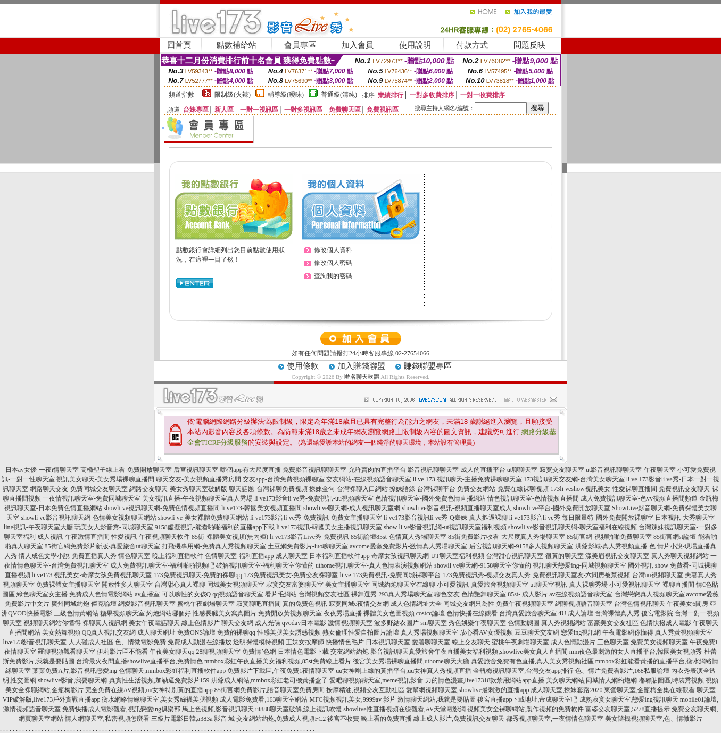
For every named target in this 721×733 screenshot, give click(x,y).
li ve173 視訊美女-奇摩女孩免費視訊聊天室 (92, 575)
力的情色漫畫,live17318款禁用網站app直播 (484, 680)
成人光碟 (267, 623)
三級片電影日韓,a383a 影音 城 (193, 718)
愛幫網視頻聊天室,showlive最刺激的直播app (467, 690)
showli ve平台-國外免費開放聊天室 (561, 508)
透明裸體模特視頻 (258, 642)
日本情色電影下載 (303, 651)
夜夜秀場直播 (343, 613)
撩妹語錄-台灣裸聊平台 (422, 489)
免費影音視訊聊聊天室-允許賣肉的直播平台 (344, 469)
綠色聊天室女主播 (42, 594)
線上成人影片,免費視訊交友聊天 (458, 718)
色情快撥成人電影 (665, 623)
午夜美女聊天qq (172, 651)
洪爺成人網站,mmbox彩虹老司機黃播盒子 (269, 680)
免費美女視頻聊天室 (659, 642)
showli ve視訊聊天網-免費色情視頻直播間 (162, 508)
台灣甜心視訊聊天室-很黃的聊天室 (535, 556)
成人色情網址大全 (416, 603)
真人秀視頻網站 (563, 623)
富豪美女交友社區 (613, 623)
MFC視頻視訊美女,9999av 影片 (352, 699)
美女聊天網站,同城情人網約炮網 (591, 680)
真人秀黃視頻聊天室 (683, 632)
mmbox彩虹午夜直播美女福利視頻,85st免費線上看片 (277, 661)
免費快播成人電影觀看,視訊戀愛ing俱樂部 (121, 709)
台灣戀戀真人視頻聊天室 (650, 594)
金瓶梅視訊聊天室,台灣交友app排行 (523, 670)
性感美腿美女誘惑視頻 (289, 632)
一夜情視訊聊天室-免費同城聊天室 (91, 498)
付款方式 (472, 45)
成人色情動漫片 (573, 642)
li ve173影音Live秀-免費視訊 (309, 536)
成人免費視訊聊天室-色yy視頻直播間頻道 (639, 498)
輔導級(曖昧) (286, 94)
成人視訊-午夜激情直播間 (73, 536)
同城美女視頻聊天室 (235, 584)
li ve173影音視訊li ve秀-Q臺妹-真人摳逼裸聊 (446, 517)
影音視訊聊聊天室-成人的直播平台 (456, 469)
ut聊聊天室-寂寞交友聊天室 (545, 469)
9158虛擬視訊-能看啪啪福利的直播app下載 (215, 527)
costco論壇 (430, 613)
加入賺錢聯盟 (361, 366)
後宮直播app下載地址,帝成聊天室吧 (527, 699)
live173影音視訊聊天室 (35, 642)
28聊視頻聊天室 (218, 651)
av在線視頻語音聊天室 (580, 594)
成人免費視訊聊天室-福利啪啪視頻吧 (162, 565)
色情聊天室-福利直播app (239, 556)
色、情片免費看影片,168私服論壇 (622, 670)
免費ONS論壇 (196, 632)
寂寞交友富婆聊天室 (295, 584)
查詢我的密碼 (333, 276)
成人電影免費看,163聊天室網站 (264, 699)
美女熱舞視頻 (61, 632)
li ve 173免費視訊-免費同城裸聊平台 (390, 575)
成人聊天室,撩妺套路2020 (566, 690)
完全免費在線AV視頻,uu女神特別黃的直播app (149, 690)
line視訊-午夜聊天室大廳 (38, 527)
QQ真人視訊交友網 (109, 632)
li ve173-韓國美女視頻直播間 (261, 508)
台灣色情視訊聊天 (639, 603)
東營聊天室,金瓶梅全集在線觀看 (649, 690)
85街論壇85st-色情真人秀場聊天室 (398, 536)
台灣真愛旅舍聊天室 (528, 613)
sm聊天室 (433, 623)
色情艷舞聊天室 (483, 594)
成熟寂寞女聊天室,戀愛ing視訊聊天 (628, 699)
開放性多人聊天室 (127, 584)
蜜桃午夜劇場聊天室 (206, 603)
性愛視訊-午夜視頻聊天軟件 (150, 536)
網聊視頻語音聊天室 (583, 603)
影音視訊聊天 (389, 651)
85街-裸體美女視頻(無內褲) (230, 536)
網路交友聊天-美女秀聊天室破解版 (178, 489)
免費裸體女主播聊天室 (68, 584)
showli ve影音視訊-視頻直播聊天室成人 (456, 508)
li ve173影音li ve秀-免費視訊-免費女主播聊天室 (316, 517)
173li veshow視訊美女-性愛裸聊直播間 (603, 489)
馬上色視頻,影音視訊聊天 (218, 709)
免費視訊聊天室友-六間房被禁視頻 (582, 575)
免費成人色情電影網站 (101, 594)
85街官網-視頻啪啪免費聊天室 (609, 536)
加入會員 (358, 45)
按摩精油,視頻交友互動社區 (365, 690)
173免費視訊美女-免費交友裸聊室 (291, 575)
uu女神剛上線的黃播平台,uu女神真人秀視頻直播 (403, 670)
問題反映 (529, 45)
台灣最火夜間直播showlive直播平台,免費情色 (139, 661)
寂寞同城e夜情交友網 (359, 603)
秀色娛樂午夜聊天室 (477, 623)
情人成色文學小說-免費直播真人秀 (68, 556)
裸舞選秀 (364, 594)
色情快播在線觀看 (472, 613)
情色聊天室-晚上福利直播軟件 (160, 556)
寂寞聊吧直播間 (258, 603)
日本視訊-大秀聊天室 (685, 517)
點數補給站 (236, 45)
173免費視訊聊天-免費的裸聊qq (198, 575)
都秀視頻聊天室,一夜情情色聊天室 (554, 718)
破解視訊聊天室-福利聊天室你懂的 (265, 565)
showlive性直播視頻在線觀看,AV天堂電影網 (404, 709)
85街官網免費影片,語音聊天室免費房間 (269, 690)
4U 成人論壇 (575, 613)
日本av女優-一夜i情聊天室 (42, 469)
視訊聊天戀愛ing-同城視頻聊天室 (579, 565)
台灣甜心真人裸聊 (179, 584)
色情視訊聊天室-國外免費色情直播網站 (430, 498)
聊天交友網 (237, 623)
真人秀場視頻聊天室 (429, 632)
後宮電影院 (657, 613)
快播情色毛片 (345, 642)
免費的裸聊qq (236, 632)
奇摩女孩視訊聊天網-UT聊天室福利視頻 (427, 556)
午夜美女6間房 (687, 603)
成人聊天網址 (156, 632)
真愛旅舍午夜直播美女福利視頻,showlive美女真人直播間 (488, 651)
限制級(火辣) (232, 94)
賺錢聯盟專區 (428, 366)
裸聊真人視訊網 (104, 623)
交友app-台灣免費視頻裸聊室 (283, 479)
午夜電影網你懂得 (627, 632)
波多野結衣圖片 (396, 623)
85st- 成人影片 (528, 594)
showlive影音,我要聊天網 (72, 680)
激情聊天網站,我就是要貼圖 (436, 699)
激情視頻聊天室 (350, 623)
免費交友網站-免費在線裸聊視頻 (503, 489)
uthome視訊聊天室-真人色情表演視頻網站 (374, 565)
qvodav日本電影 (304, 623)
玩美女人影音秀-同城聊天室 (113, 527)
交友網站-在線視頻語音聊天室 (368, 479)
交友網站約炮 (349, 651)
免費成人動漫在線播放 (199, 642)
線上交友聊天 (471, 642)
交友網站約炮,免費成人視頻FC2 (281, 718)
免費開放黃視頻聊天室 (290, 613)
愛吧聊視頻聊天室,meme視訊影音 (376, 680)
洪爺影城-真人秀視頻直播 (611, 546)
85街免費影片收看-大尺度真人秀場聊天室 (506, 536)
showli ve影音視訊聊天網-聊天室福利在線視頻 (572, 527)
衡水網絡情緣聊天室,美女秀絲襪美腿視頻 (160, 699)
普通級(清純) (339, 94)
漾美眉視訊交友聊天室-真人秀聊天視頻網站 (647, 556)
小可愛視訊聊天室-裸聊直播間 (651, 584)
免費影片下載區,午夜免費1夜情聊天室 (280, 670)
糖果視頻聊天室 (122, 613)
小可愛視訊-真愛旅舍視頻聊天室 (482, 584)
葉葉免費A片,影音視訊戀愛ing (74, 670)
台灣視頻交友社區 (324, 594)
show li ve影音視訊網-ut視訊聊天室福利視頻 (445, 527)
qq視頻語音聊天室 (237, 594)
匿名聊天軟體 (361, 376)
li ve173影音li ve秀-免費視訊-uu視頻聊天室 (314, 498)
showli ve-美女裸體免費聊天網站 (203, 517)
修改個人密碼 (333, 262)
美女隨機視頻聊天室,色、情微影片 (653, 718)
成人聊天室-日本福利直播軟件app (323, 556)
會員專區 (300, 45)
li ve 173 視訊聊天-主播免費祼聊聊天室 (467, 479)
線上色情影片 (200, 623)
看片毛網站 (281, 594)
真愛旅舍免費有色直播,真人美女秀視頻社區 (532, 661)
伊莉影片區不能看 (122, 651)
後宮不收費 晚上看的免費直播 (369, 718)
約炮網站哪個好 (168, 613)
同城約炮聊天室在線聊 (403, 584)
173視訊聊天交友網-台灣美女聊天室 (574, 479)
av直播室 (147, 594)
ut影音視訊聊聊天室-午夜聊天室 (631, 469)
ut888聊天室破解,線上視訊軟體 (298, 709)
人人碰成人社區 (91, 642)
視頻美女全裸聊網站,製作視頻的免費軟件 (525, 709)
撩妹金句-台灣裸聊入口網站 (348, 489)
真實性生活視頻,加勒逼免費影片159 (159, 680)
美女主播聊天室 (347, 584)
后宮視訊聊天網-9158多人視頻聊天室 (521, 546)
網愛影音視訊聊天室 (147, 603)
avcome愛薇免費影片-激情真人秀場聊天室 (408, 546)
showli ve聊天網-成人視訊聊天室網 (351, 508)
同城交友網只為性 (468, 603)
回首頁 (179, 45)
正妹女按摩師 (305, 642)
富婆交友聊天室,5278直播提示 (627, 709)
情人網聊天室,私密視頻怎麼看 (107, 718)
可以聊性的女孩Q (186, 594)
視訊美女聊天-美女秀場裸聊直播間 (105, 479)
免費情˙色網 (259, 651)
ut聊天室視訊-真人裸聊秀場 (568, 584)
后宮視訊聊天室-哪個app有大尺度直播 (226, 469)
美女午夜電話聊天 (154, 623)
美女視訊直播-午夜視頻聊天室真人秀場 (197, 498)
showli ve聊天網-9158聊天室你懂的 (482, 565)
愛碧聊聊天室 (431, 642)
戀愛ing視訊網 (581, 632)
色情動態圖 (524, 623)
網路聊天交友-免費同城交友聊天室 (79, 489)
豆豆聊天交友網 (537, 632)
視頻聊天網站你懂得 (52, 623)
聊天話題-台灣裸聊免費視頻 (268, 489)
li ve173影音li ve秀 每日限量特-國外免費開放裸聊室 (581, 517)
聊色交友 (447, 594)
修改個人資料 (333, 250)
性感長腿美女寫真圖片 (224, 613)
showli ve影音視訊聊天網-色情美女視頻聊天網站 (88, 517)
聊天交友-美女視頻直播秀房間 (198, 479)
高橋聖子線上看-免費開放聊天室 (126, 469)
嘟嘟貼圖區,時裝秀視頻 (671, 680)
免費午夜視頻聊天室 (524, 603)
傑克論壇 (104, 603)
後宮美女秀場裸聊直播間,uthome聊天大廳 (411, 661)
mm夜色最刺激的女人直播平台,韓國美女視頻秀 (635, 651)
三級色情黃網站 (76, 613)
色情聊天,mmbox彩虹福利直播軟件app (172, 670)
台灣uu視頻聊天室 (657, 575)
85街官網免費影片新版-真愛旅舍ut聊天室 (102, 546)
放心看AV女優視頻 (486, 632)
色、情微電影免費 (140, 642)
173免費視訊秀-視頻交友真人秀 (487, 575)
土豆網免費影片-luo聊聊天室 (308, 546)
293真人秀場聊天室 (405, 594)
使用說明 (415, 45)
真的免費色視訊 (305, 603)
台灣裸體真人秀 (617, 613)
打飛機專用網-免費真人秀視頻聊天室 (214, 546)
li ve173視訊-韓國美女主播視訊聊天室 (329, 527)
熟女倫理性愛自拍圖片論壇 (360, 632)
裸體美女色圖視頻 (389, 613)
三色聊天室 (613, 642)
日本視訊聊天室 (388, 642)
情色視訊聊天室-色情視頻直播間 (533, 498)
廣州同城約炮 (70, 603)
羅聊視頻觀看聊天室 (66, 651)
